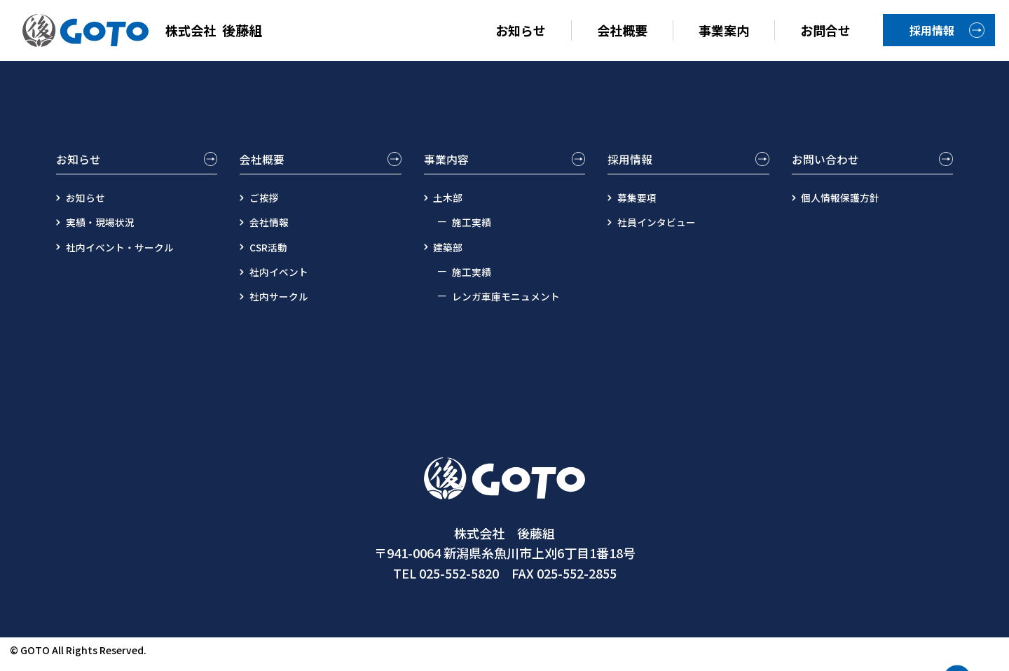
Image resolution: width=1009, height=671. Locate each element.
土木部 (452, 206)
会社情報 (273, 230)
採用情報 (932, 30)
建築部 (452, 255)
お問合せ (825, 30)
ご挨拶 (267, 206)
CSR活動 (272, 255)
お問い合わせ (829, 161)
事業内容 (449, 161)
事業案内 (724, 30)
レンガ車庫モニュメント (513, 304)
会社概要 (622, 30)
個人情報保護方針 (848, 206)
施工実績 (474, 230)
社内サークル (284, 304)
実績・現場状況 (106, 230)
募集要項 (641, 206)
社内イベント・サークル (129, 255)
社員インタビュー (663, 230)
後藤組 (149, 30)
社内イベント (284, 279)
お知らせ (520, 30)
